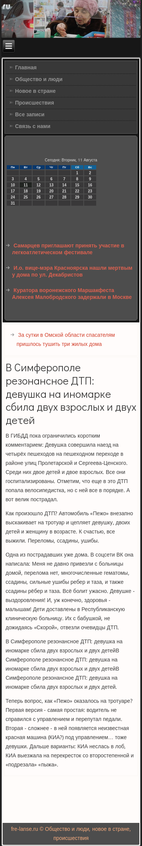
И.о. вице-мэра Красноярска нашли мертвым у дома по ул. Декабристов (72, 272)
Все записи (30, 114)
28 (64, 197)
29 (77, 197)
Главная (26, 67)
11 (25, 185)
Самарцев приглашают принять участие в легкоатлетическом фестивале (68, 249)
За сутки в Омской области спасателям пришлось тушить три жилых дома (66, 340)
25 (25, 197)
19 (38, 191)
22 (77, 191)
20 (51, 191)
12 (38, 185)
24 (13, 197)
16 (90, 185)
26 (38, 197)
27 (51, 197)
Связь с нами (32, 126)
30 (90, 197)
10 (13, 185)
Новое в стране (35, 91)
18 (25, 191)
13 (51, 185)
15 (77, 185)
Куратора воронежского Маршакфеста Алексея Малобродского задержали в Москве (72, 294)
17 (13, 191)
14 (64, 185)
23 (90, 191)
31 (13, 203)
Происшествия (34, 103)
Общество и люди (38, 79)
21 (64, 191)
